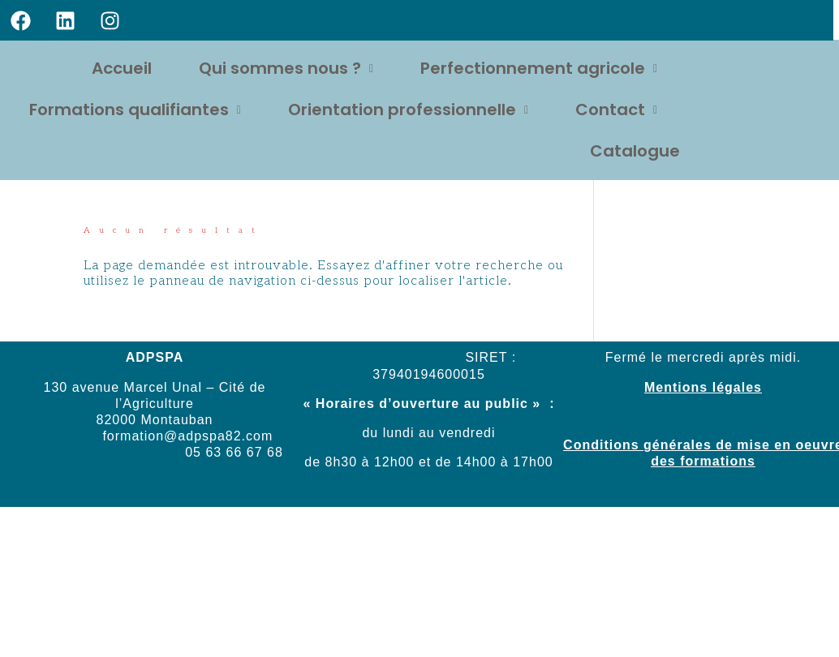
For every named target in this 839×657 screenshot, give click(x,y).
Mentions (676, 387)
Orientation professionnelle (408, 109)
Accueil (122, 68)
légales (735, 387)
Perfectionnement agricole (538, 68)
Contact (616, 109)
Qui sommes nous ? (286, 68)
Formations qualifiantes (135, 109)
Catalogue (635, 151)
